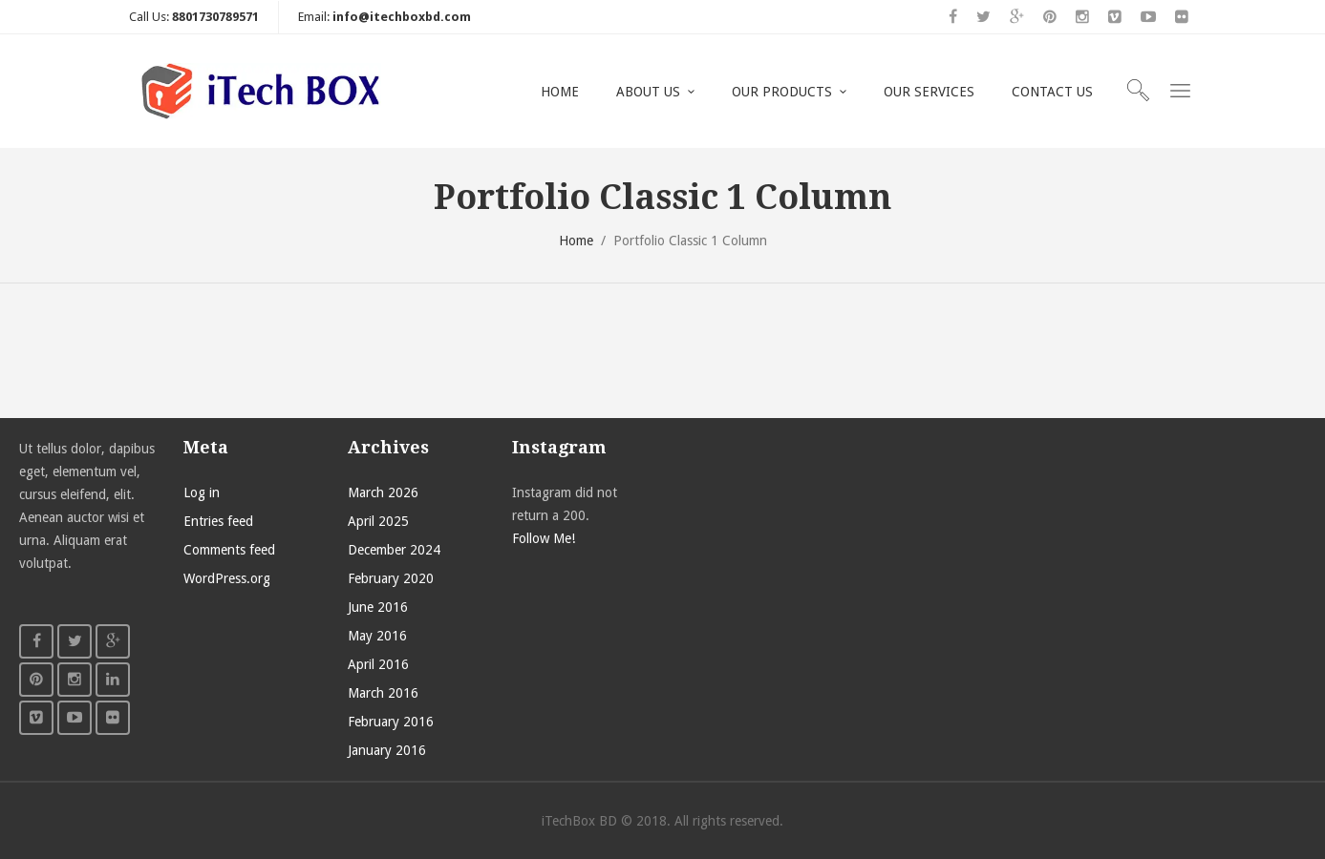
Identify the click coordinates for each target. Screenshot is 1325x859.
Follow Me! (543, 538)
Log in (201, 492)
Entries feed (218, 521)
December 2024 (394, 549)
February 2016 (391, 721)
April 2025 (378, 521)
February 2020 (391, 578)
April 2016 (378, 664)
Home (576, 240)
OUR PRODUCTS (782, 91)
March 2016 (383, 693)
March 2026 (383, 492)
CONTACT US (1052, 91)
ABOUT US (648, 91)
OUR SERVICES (929, 91)
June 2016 (378, 607)
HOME (560, 91)
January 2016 (387, 750)
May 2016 (377, 635)
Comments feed (229, 549)
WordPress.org (226, 578)
